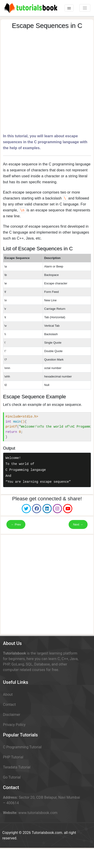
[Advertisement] (46, 80)
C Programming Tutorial (22, 747)
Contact (9, 704)
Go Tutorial (12, 777)
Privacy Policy (14, 724)
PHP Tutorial (13, 757)
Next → (78, 524)
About (8, 694)
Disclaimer (11, 714)
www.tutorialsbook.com (37, 813)
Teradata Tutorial (16, 767)
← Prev (16, 524)
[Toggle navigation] (69, 8)
